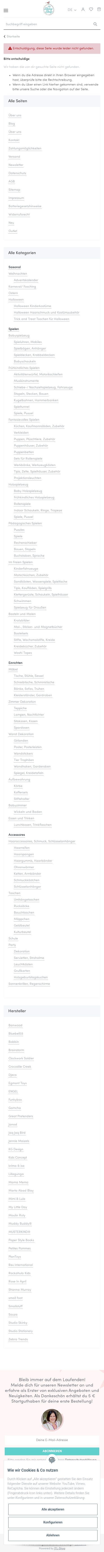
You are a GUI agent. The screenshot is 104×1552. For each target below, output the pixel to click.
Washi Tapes (23, 653)
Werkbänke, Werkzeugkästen (35, 465)
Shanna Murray (20, 1290)
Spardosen (21, 728)
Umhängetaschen (26, 899)
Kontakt (14, 140)
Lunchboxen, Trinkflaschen (33, 825)
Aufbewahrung (19, 779)
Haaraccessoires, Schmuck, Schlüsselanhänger (42, 841)
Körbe (18, 786)
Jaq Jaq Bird (17, 1133)
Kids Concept (18, 1157)
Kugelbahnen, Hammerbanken (36, 400)
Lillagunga (16, 1174)
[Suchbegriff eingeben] (47, 24)
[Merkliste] (90, 10)
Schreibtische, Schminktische (34, 682)
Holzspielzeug (18, 484)
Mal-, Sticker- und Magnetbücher (38, 627)
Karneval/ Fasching (22, 287)
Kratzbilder (22, 620)
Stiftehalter (21, 799)
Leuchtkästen (23, 964)
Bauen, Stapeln (25, 549)
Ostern (13, 293)
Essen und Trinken (21, 818)
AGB (12, 181)
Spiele (18, 536)
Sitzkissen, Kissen (26, 721)
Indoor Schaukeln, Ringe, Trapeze (38, 510)
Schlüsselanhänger (27, 887)
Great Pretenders (21, 1116)
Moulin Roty (17, 1215)
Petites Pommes (20, 1248)
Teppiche (20, 708)
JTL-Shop (59, 1548)
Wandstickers (23, 753)
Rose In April (17, 1281)
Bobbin (14, 1042)
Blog (12, 123)
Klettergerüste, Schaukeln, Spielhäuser (41, 594)
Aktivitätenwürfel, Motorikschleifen (38, 374)
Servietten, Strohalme (29, 958)
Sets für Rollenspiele (28, 458)
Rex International (21, 1265)
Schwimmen (22, 601)
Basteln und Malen (22, 614)
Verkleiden (21, 433)
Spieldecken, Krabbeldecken (34, 355)
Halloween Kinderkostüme (32, 306)
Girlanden (21, 741)
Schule (13, 938)
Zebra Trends (18, 1339)
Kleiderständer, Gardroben (33, 695)
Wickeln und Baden (28, 812)
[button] (82, 10)
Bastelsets (21, 633)
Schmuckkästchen (26, 880)
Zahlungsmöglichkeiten (25, 148)
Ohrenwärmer (24, 867)
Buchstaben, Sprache (29, 556)
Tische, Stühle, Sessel (28, 676)
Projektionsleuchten (27, 478)
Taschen (14, 893)
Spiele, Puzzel (23, 413)
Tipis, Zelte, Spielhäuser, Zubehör (37, 471)
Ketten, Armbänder (27, 874)
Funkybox (15, 1100)
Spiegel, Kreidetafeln (28, 773)
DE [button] (70, 10)
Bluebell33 (16, 1033)
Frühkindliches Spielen (24, 368)
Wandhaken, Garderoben (32, 766)
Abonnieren (52, 1451)
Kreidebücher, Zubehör (30, 646)
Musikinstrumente (26, 381)
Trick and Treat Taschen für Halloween (41, 319)
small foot (15, 1298)
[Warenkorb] (99, 10)
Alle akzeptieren (52, 1509)
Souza (13, 1314)
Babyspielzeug (19, 335)
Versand (14, 157)
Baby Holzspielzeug (28, 491)
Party (12, 945)
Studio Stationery (21, 1331)
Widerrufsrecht (19, 214)
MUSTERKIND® (19, 1232)
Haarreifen (22, 848)
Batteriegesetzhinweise (25, 206)
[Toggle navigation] (6, 9)
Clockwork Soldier (21, 1058)
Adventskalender (26, 280)
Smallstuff (15, 1306)
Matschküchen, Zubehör (31, 575)
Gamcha (15, 1108)
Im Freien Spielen (21, 562)
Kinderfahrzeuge (26, 569)
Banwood (15, 1025)
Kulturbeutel (22, 932)
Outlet (13, 231)
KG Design (16, 1149)
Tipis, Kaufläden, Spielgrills (33, 588)
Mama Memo (18, 1182)
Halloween (16, 299)
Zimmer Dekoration (22, 702)
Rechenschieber (25, 543)
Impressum (16, 198)
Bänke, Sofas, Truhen (29, 689)
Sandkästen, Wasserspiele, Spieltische (40, 582)
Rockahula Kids (19, 1273)
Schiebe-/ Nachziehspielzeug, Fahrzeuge (43, 387)
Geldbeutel (22, 925)
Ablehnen (52, 1535)
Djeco (13, 1075)
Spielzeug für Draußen (30, 607)
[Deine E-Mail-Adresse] (52, 1440)
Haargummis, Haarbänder (33, 861)
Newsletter (16, 165)
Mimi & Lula (17, 1199)
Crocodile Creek (20, 1067)
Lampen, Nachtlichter (29, 715)
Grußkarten (22, 971)
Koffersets (21, 792)
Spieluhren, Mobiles (28, 342)
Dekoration (22, 951)
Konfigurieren (52, 1522)
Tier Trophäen (24, 760)
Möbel (13, 669)
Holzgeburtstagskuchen (31, 977)
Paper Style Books (21, 1240)
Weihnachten (18, 274)
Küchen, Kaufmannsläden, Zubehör (39, 426)
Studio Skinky (18, 1323)
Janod (13, 1124)
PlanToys (15, 1257)
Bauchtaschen (24, 912)
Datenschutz (17, 173)
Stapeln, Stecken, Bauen (31, 394)
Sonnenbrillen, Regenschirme (29, 984)
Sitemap (14, 190)
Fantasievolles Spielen (24, 420)
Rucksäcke (21, 906)
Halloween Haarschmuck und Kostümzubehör (46, 312)
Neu (11, 223)
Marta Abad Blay (21, 1190)
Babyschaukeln (25, 361)
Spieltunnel (21, 407)
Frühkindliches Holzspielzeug (34, 497)
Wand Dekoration (21, 734)
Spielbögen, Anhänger (30, 348)
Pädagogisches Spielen (25, 523)
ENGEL (13, 1091)
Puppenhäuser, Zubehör (31, 446)
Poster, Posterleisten (28, 747)
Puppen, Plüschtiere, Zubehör (34, 439)
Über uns (15, 115)
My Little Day (18, 1207)
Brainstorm (16, 1050)
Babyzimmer (18, 805)
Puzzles (19, 530)
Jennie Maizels (19, 1141)
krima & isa (16, 1166)
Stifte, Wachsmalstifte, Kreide (34, 640)
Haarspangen (24, 854)
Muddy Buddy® (20, 1224)
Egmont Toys (18, 1083)
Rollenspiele (22, 504)
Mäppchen (21, 919)
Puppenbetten (24, 452)
